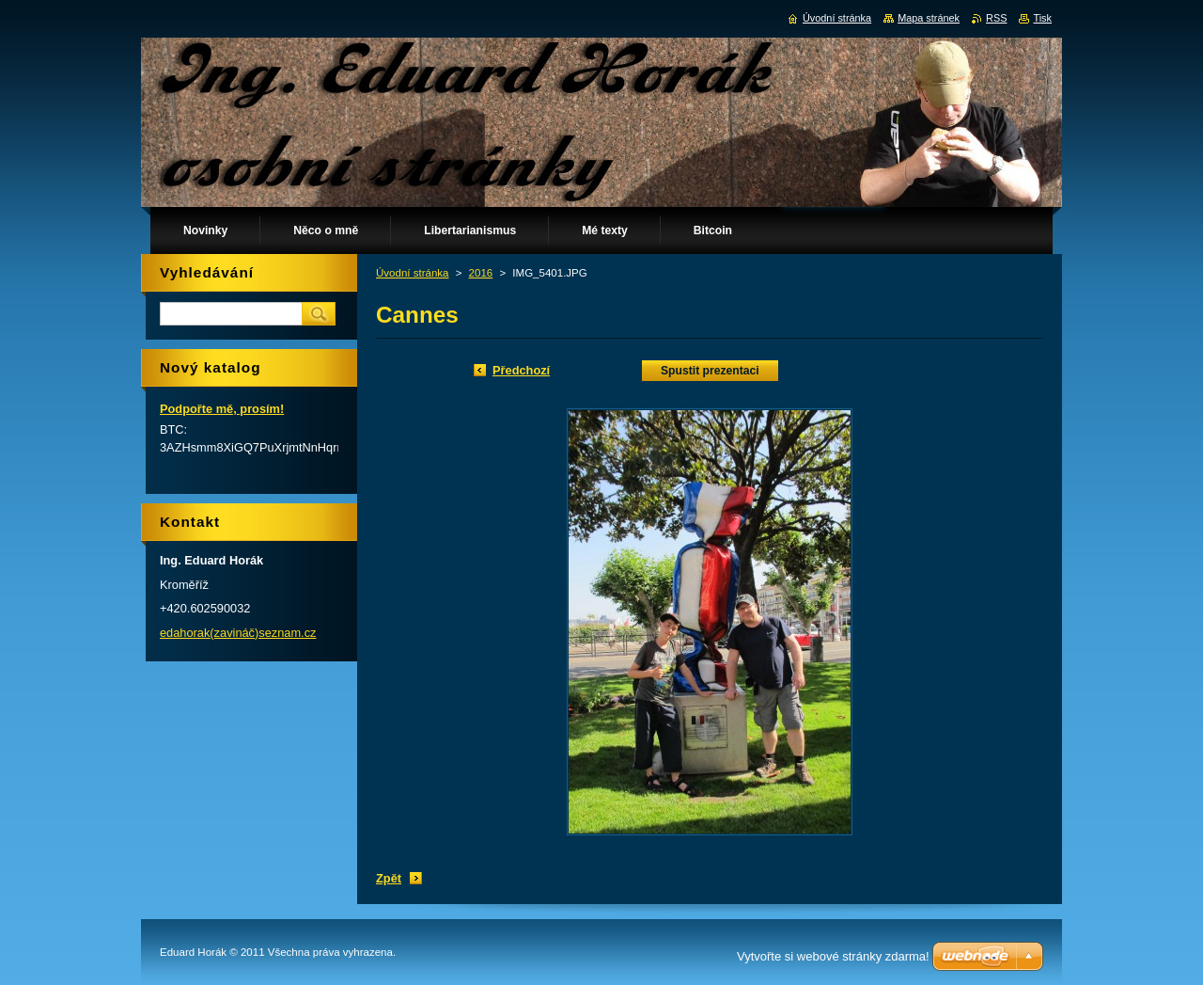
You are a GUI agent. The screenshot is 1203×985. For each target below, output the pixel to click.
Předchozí (521, 370)
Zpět (388, 878)
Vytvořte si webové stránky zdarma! (833, 956)
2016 (481, 272)
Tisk (1042, 18)
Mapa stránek (929, 18)
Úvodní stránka (412, 272)
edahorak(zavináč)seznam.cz (238, 633)
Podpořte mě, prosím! (222, 409)
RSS (996, 18)
